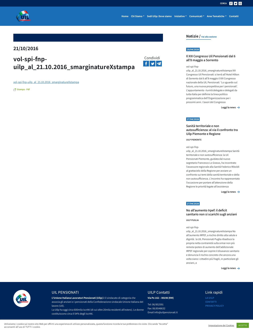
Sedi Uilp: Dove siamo (159, 16)
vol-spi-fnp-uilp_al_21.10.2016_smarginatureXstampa (46, 82)
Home (124, 16)
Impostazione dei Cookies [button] (221, 325)
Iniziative (179, 16)
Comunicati (195, 16)
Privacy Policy (214, 305)
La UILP (209, 298)
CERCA (223, 3)
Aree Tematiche (215, 16)
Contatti (234, 16)
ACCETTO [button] (243, 325)
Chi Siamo (136, 16)
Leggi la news (230, 107)
